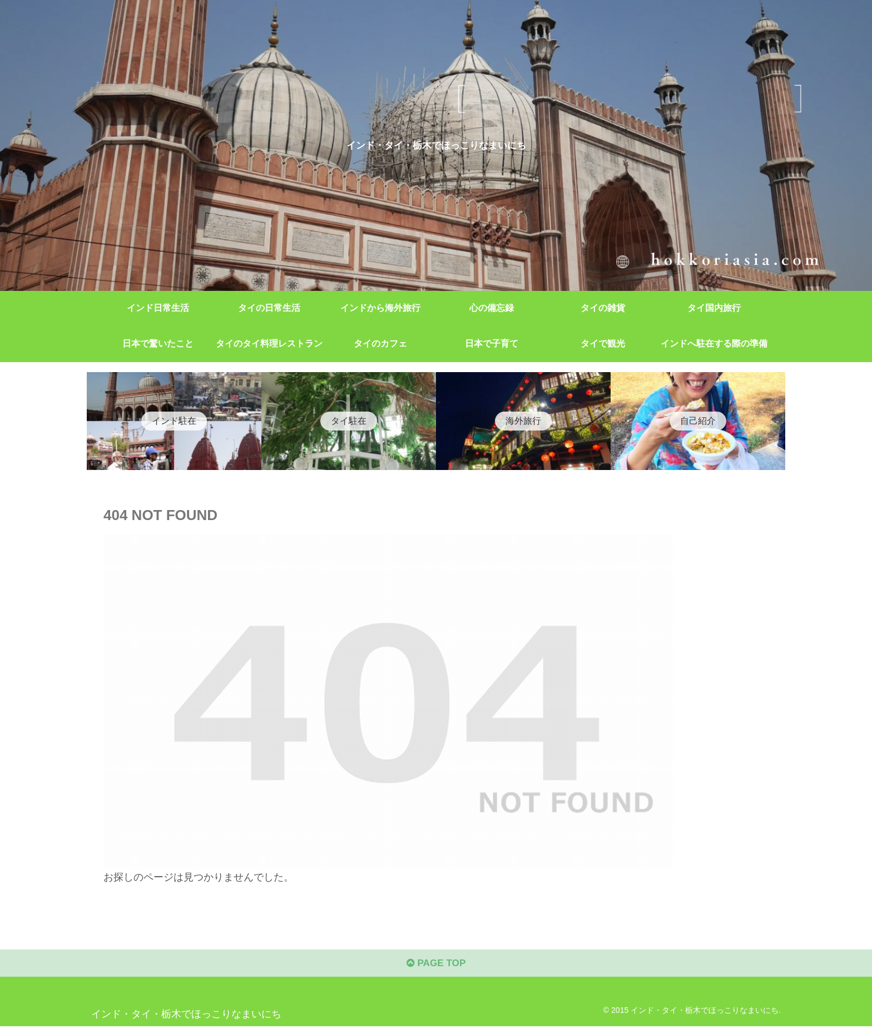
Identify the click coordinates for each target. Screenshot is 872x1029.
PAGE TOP (436, 965)
